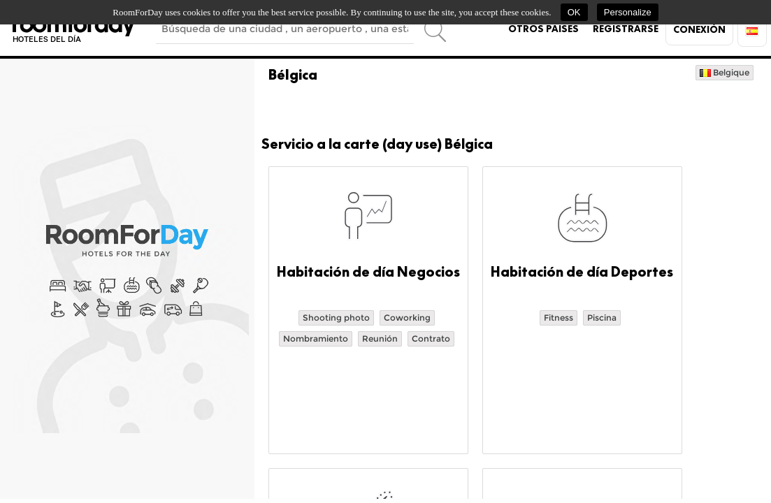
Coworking (407, 317)
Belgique (724, 72)
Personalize (627, 12)
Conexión (699, 29)
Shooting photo (336, 317)
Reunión (380, 338)
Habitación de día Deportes (582, 271)
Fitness (558, 317)
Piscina (602, 317)
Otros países (543, 28)
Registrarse (625, 28)
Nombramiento (315, 338)
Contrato (431, 338)
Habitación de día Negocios (368, 271)
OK (574, 12)
